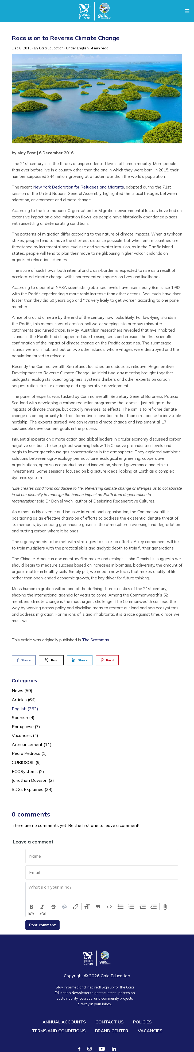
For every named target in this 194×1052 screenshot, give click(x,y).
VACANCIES (150, 1030)
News (22, 690)
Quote (98, 906)
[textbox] (102, 892)
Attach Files (165, 906)
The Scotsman (95, 639)
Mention (64, 906)
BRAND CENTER (111, 1030)
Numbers (131, 906)
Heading (87, 906)
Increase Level (154, 906)
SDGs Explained (32, 789)
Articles (24, 699)
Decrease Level (142, 906)
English (83, 48)
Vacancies (25, 735)
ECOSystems (28, 771)
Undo (31, 913)
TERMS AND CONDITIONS (59, 1030)
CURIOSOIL (26, 762)
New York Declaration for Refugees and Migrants (78, 187)
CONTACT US (109, 1021)
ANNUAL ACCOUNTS (64, 1021)
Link (75, 906)
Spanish (23, 717)
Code (109, 906)
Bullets (120, 906)
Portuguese (26, 726)
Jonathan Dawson (33, 780)
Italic (42, 906)
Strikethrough (53, 906)
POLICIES (142, 1021)
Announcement (32, 744)
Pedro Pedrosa (29, 753)
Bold (31, 906)
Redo (42, 913)
